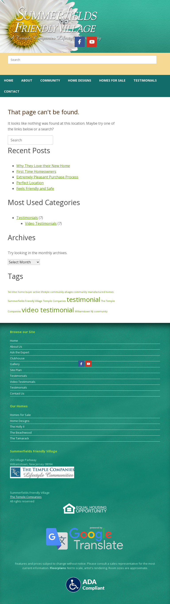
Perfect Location (30, 182)
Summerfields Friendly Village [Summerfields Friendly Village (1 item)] (25, 301)
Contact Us (17, 393)
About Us (16, 347)
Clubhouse (17, 358)
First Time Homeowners (36, 171)
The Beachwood (21, 432)
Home (8, 80)
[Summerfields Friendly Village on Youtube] (92, 42)
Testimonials (145, 80)
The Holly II (17, 427)
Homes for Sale (112, 80)
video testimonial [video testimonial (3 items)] (48, 309)
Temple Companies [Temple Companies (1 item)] (54, 301)
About (26, 80)
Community (50, 80)
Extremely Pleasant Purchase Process (47, 177)
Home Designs (79, 80)
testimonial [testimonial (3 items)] (83, 299)
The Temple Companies (26, 497)
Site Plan (16, 370)
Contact (11, 91)
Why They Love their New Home (43, 165)
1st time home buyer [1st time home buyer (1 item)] (20, 291)
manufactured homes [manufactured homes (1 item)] (101, 291)
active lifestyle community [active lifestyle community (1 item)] (48, 291)
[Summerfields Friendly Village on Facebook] (80, 42)
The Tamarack (19, 438)
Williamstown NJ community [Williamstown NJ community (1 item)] (91, 311)
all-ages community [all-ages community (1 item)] (76, 291)
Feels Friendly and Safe (35, 188)
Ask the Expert (19, 352)
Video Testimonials (41, 223)
